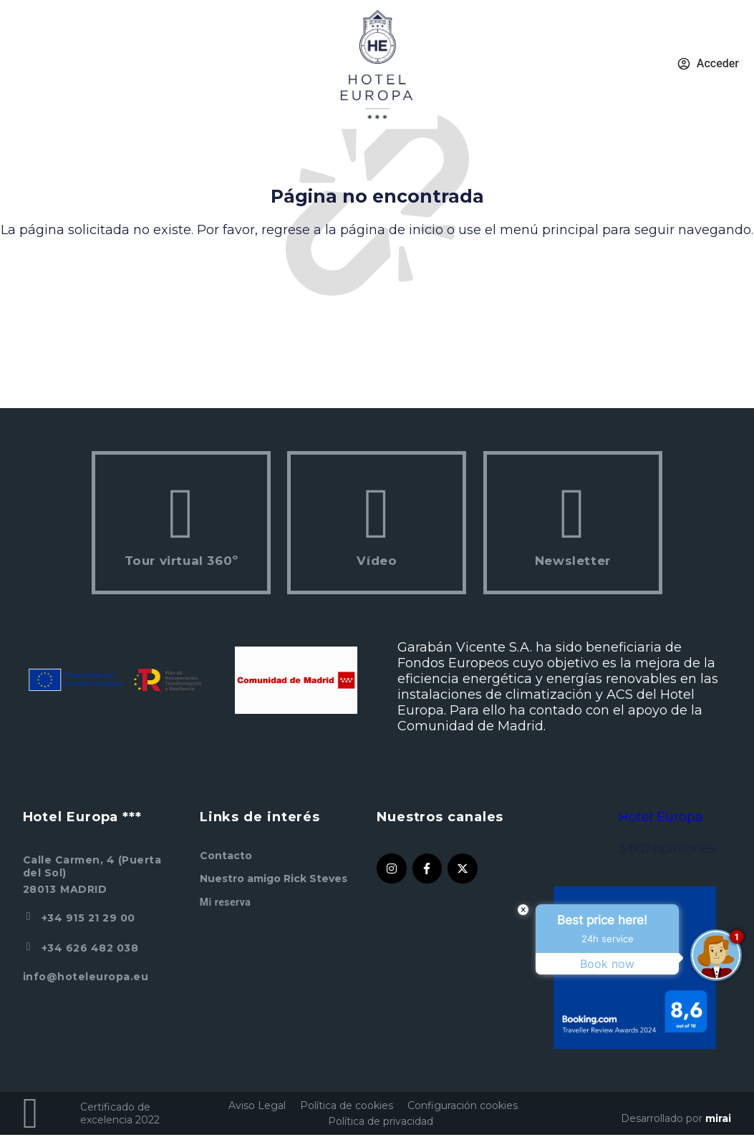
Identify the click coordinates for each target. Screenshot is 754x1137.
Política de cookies (346, 1105)
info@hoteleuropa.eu (86, 976)
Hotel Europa (661, 817)
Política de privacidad (380, 1121)
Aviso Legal (257, 1105)
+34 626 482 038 (90, 948)
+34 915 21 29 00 (88, 917)
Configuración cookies (462, 1105)
